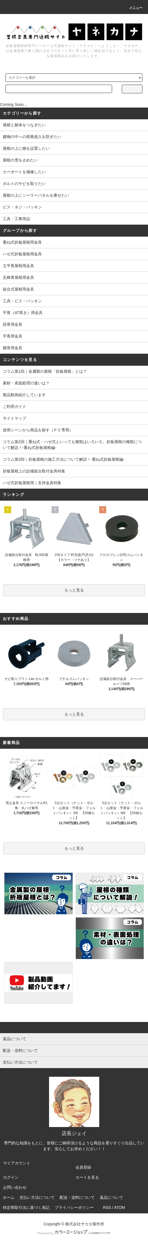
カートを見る (87, 1177)
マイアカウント (16, 1163)
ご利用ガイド (14, 406)
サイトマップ (14, 418)
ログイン (11, 1177)
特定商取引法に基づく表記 (26, 1207)
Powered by (73, 1233)
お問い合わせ (14, 1187)
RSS (107, 1207)
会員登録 (83, 1167)
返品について (111, 1197)
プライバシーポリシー (74, 1207)
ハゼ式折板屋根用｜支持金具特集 (32, 483)
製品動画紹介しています (24, 395)
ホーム (8, 1197)
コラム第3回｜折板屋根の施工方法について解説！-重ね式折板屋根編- (64, 459)
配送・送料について (77, 1197)
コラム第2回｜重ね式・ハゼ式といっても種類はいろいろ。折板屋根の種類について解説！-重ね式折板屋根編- (72, 444)
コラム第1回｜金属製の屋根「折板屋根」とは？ (45, 371)
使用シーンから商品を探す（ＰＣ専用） (38, 430)
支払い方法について (37, 1197)
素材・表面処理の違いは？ (26, 383)
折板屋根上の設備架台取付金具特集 (34, 471)
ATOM (119, 1207)
